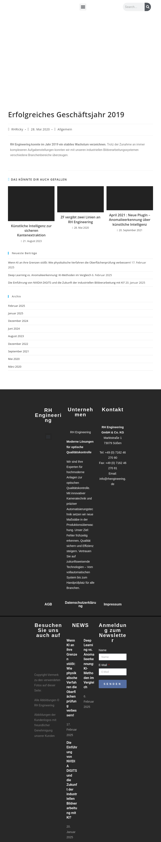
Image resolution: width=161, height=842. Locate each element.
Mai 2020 (13, 359)
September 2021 (18, 351)
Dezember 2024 (18, 321)
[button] (82, 6)
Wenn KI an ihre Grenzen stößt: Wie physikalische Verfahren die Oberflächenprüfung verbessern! (69, 262)
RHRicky (17, 129)
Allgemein (65, 129)
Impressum (113, 604)
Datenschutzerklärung (80, 604)
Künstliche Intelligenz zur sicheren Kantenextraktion (31, 231)
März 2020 (14, 366)
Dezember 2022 (18, 344)
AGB (48, 604)
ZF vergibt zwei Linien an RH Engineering (80, 219)
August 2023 (16, 336)
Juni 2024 (14, 328)
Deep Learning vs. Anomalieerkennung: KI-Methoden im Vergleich (49, 275)
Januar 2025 (15, 313)
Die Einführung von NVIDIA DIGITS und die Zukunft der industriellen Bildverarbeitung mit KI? (66, 282)
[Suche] (148, 7)
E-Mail (103, 665)
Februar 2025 (16, 306)
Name (102, 650)
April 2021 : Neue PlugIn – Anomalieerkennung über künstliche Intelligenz (130, 220)
